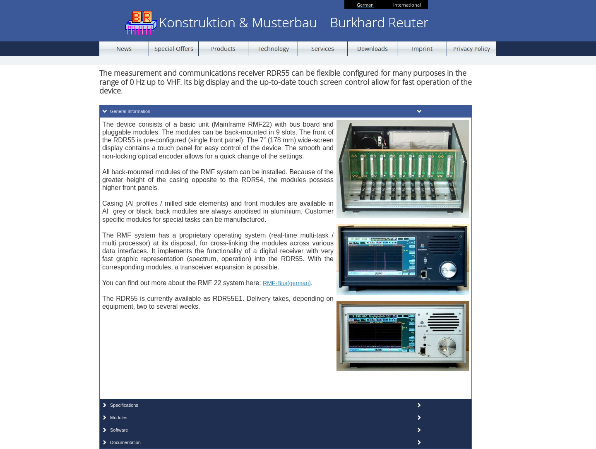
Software (119, 429)
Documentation (125, 442)
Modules (118, 417)
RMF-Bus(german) (287, 283)
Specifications (124, 405)
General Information (130, 111)
